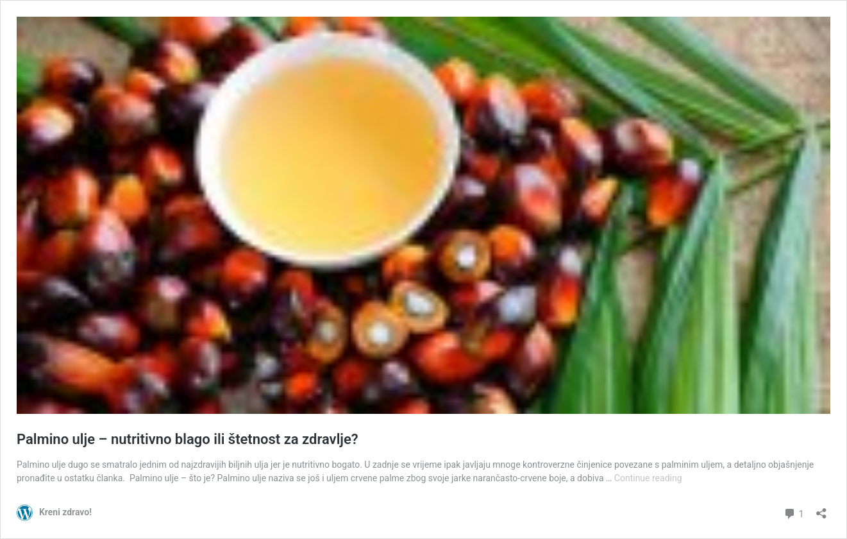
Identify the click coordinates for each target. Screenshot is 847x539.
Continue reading (648, 478)
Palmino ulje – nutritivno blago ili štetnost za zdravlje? (187, 439)
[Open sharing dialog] (821, 509)
